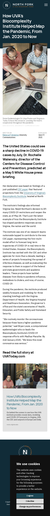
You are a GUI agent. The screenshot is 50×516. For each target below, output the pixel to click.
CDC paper (23, 189)
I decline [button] (30, 501)
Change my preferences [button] (30, 506)
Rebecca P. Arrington (11, 135)
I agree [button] (30, 495)
